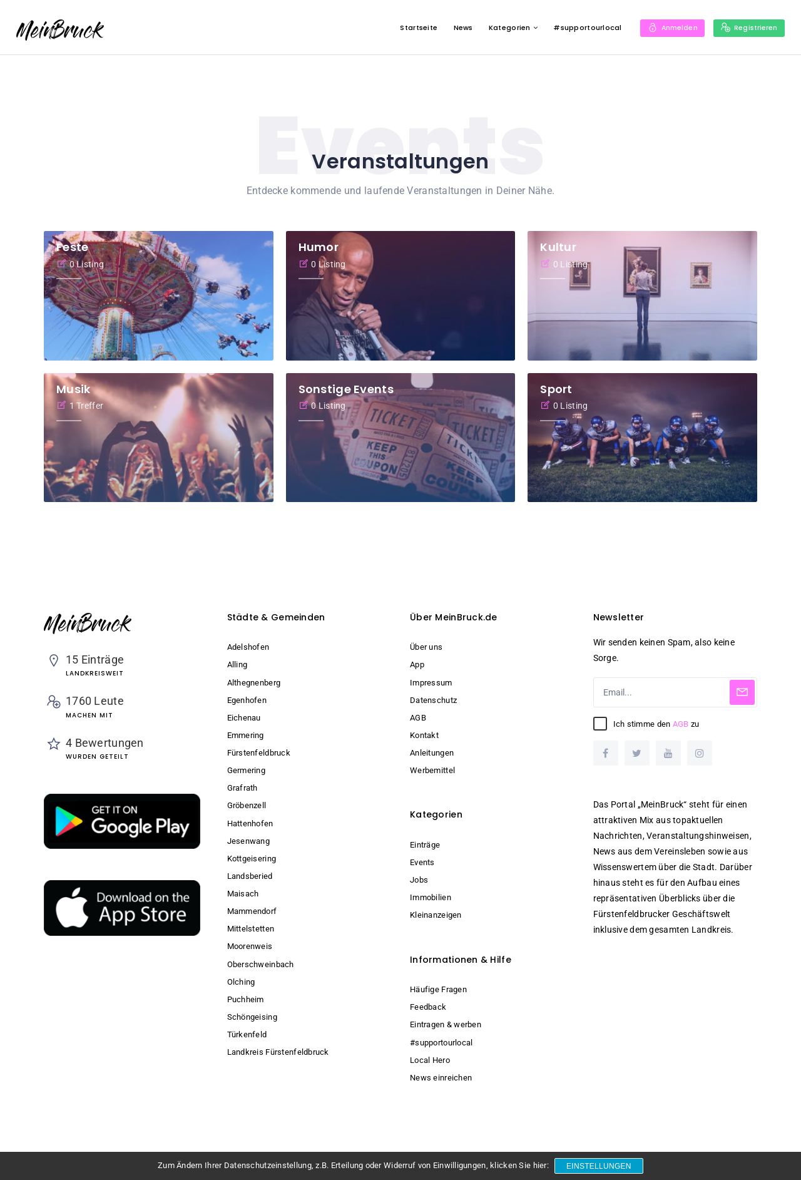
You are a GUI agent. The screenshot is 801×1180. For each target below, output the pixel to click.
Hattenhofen (250, 823)
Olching (241, 982)
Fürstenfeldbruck (258, 752)
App (417, 664)
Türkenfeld (247, 1034)
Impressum (431, 682)
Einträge (425, 844)
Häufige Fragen (438, 989)
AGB (418, 717)
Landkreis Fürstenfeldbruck (278, 1052)
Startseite (409, 28)
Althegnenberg (254, 682)
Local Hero (430, 1060)
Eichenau (244, 717)
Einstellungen (599, 1166)
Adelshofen (248, 647)
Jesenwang (248, 841)
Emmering (245, 735)
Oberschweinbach (260, 964)
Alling (237, 664)
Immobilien (430, 897)
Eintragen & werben (445, 1024)
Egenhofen (247, 700)
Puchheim (245, 999)
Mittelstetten (251, 928)
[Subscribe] (742, 692)
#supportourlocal (578, 28)
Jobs (419, 880)
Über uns (426, 647)
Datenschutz (433, 700)
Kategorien (500, 28)
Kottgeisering (252, 858)
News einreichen (441, 1077)
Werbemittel (432, 770)
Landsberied (250, 876)
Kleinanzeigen (436, 915)
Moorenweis (250, 946)
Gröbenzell (247, 805)
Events (422, 862)
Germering (246, 770)
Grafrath (242, 788)
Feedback (428, 1007)
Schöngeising (252, 1017)
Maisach (243, 893)
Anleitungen (432, 752)
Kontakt (424, 735)
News (453, 28)
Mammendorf (252, 911)
